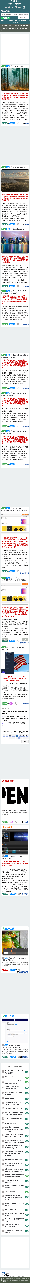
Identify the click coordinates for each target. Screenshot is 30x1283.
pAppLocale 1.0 (9, 1098)
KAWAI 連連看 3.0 (10, 1209)
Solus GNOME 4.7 (19, 167)
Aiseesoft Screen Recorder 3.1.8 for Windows (14, 959)
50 (27, 735)
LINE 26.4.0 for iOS (10, 1123)
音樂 (24, 25)
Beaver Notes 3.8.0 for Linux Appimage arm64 (14, 292)
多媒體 (17, 25)
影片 (21, 25)
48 (20, 735)
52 (14, 738)
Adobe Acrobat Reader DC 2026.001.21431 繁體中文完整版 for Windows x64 (14, 1198)
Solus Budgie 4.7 (18, 229)
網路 (7, 28)
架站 (10, 28)
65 (27, 738)
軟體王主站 (10, 21)
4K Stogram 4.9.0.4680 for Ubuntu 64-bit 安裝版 (13, 579)
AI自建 (26, 822)
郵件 (13, 28)
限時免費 (4, 21)
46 (13, 735)
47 (17, 735)
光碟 (10, 25)
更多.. (1, 30)
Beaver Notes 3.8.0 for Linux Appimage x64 (14, 356)
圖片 (27, 25)
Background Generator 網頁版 (13, 1118)
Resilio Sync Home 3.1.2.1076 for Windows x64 (11, 1046)
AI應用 (26, 28)
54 (21, 738)
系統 (1, 25)
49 (23, 735)
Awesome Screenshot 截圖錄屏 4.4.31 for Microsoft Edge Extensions (14, 1153)
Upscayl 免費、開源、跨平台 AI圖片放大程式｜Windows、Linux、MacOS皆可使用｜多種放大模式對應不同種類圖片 (15, 718)
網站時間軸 (5, 11)
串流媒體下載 (24, 573)
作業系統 (6, 25)
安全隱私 (2, 28)
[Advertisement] (15, 49)
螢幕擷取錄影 (23, 972)
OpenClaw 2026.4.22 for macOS (14, 810)
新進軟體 (17, 21)
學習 (23, 28)
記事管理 (26, 324)
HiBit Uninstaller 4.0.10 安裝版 (14, 1159)
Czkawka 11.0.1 (9, 1077)
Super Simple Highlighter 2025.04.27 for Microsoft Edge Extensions (14, 1129)
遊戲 (19, 28)
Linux (27, 123)
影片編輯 (25, 894)
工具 (13, 25)
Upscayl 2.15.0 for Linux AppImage (13, 648)
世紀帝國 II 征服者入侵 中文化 (13, 1108)
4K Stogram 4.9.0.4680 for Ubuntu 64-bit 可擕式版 (14, 509)
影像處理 (26, 704)
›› (23, 738)
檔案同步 (25, 1057)
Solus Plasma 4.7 (19, 66)
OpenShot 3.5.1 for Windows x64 (12, 857)
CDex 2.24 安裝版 (10, 1191)
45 (10, 735)
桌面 (16, 28)
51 (10, 738)
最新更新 (23, 21)
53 (17, 738)
